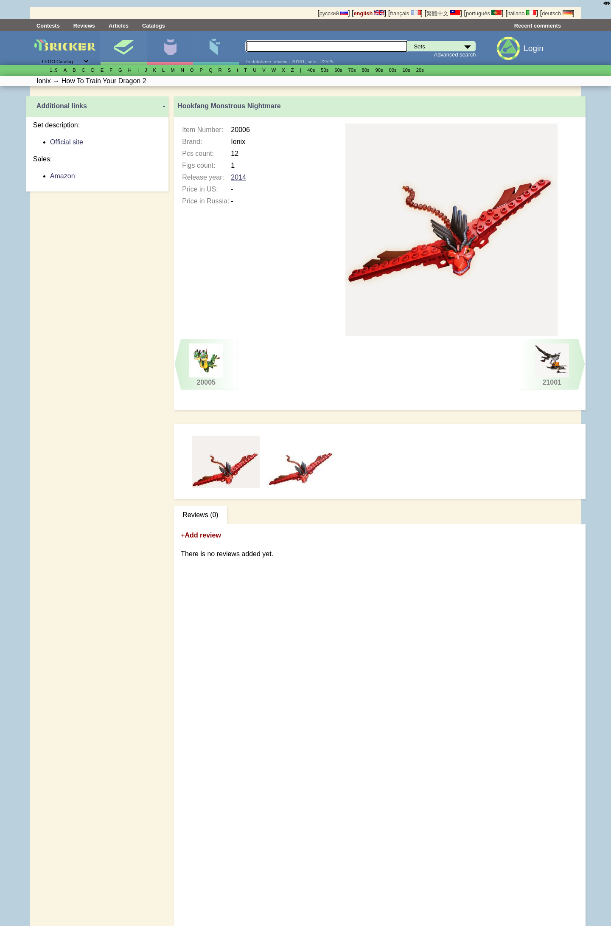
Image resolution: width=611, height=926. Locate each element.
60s (338, 70)
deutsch (557, 13)
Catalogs (153, 26)
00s (393, 70)
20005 (206, 364)
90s (379, 70)
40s (311, 70)
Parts (216, 48)
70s (352, 70)
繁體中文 (443, 13)
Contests (48, 26)
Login (534, 48)
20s (420, 70)
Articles (119, 26)
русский (334, 13)
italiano (521, 13)
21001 (552, 364)
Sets (123, 48)
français (405, 13)
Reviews (84, 26)
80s (366, 70)
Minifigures (170, 48)
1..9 (54, 70)
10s (406, 70)
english (369, 13)
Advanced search (455, 54)
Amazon (62, 176)
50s (324, 70)
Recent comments (537, 26)
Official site (66, 142)
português (484, 13)
